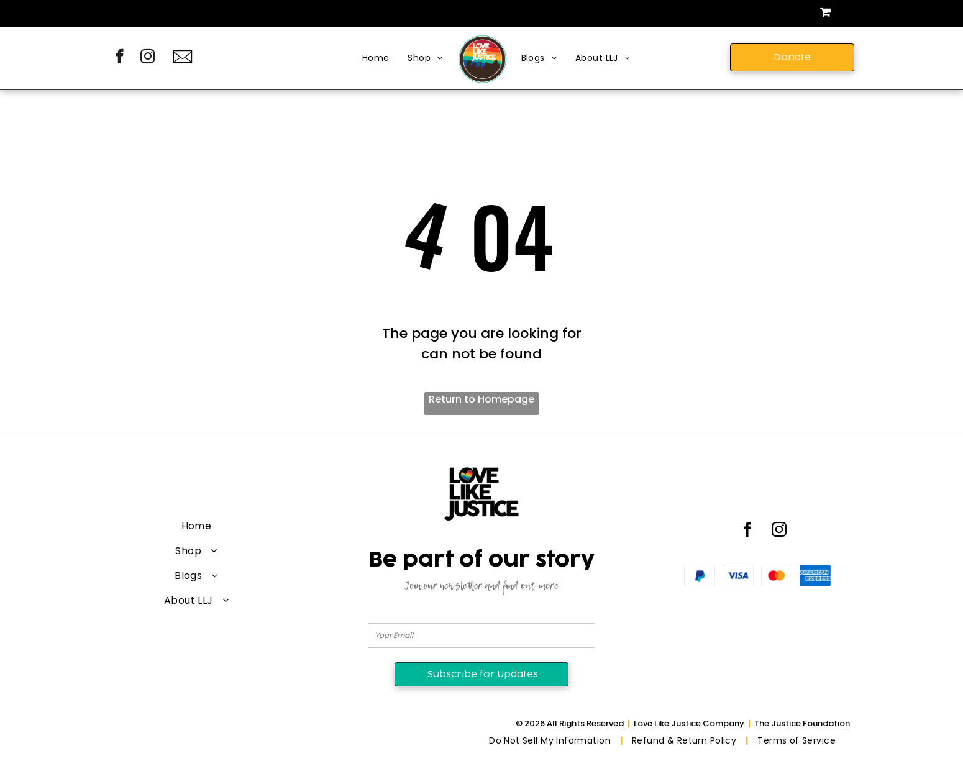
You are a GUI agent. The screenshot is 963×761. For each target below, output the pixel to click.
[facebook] (119, 57)
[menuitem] (376, 58)
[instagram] (147, 57)
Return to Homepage (481, 399)
